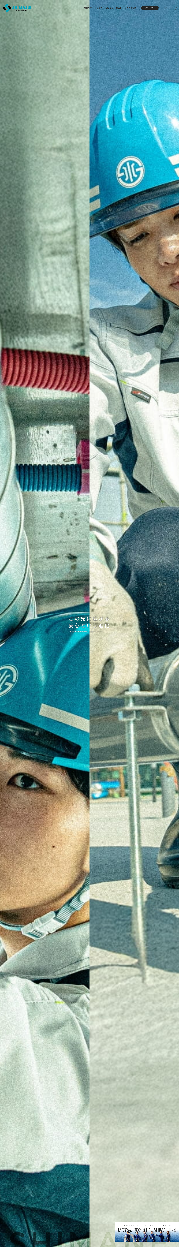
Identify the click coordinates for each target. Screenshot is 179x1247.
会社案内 (98, 8)
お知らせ (109, 8)
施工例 (119, 8)
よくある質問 (130, 8)
